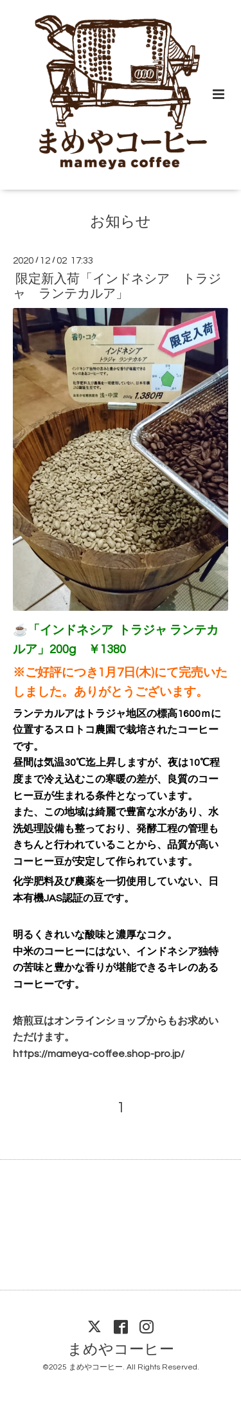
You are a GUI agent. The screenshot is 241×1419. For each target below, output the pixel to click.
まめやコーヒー (120, 1349)
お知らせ (120, 222)
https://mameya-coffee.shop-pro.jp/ (98, 1054)
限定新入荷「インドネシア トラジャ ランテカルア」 (117, 286)
